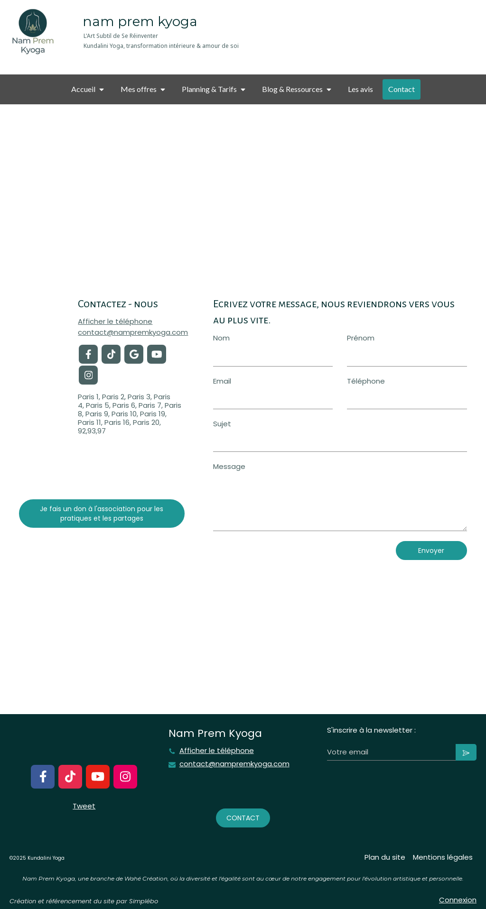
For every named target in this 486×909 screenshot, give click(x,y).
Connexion (458, 900)
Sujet (222, 424)
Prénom (360, 338)
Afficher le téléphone (115, 321)
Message (229, 466)
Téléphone (366, 381)
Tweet (84, 806)
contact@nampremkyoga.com (133, 332)
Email (222, 381)
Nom (221, 338)
